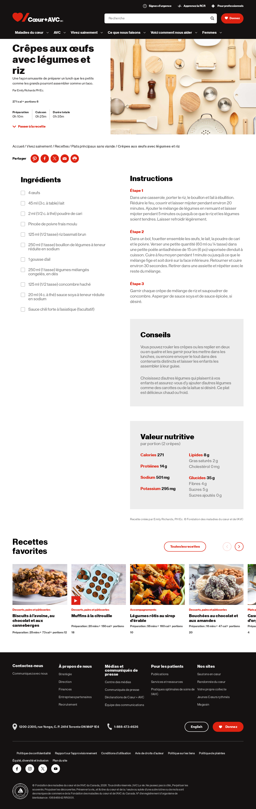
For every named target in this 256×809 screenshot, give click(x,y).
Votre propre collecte (211, 689)
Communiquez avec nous (29, 673)
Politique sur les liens (181, 753)
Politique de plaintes (212, 753)
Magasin (203, 704)
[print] (75, 158)
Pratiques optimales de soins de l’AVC (173, 691)
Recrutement (68, 704)
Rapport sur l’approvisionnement (76, 753)
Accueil (18, 146)
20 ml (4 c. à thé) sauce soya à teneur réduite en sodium (66, 297)
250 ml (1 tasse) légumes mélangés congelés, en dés (58, 272)
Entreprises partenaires (75, 697)
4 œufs (34, 193)
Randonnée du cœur (211, 682)
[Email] (65, 158)
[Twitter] (55, 158)
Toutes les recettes (185, 547)
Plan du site (60, 760)
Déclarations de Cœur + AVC (124, 697)
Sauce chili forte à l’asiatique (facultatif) (61, 309)
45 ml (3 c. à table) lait (46, 203)
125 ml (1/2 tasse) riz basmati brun (57, 234)
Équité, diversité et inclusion (30, 760)
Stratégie (65, 674)
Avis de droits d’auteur (149, 753)
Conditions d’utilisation (116, 753)
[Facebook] (45, 158)
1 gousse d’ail (39, 259)
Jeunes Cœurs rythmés (213, 697)
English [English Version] (196, 727)
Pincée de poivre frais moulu (52, 224)
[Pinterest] (35, 158)
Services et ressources (167, 682)
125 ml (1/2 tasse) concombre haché (59, 284)
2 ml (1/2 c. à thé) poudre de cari (55, 214)
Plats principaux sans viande (93, 146)
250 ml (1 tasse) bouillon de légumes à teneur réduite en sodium (67, 247)
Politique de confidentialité (34, 753)
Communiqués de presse (122, 689)
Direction (65, 682)
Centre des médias (118, 682)
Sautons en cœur (209, 674)
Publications (159, 674)
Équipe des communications (124, 705)
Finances (65, 689)
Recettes (62, 146)
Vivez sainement (39, 146)
